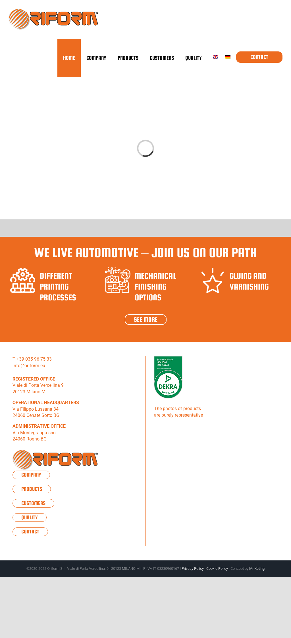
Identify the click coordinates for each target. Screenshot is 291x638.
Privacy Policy (193, 568)
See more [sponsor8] (145, 319)
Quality (29, 517)
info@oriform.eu (29, 365)
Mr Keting (257, 568)
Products (31, 489)
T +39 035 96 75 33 (32, 359)
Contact (30, 532)
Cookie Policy (217, 568)
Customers (33, 503)
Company (31, 475)
